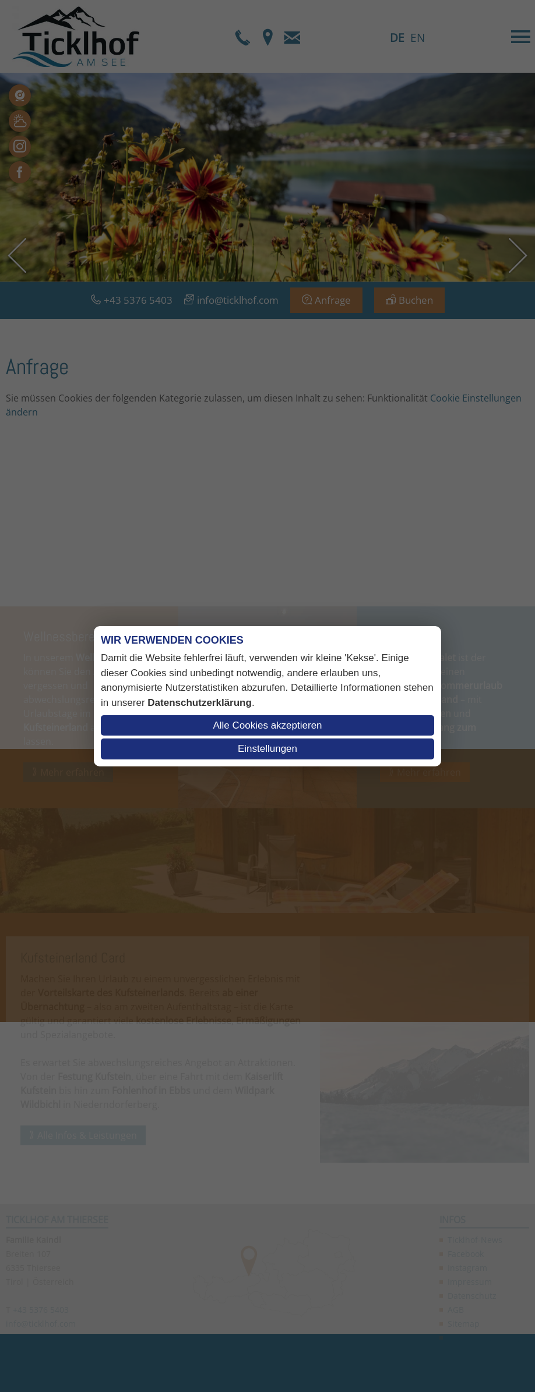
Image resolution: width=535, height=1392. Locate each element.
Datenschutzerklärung (199, 702)
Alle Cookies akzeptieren (267, 725)
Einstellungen (267, 748)
